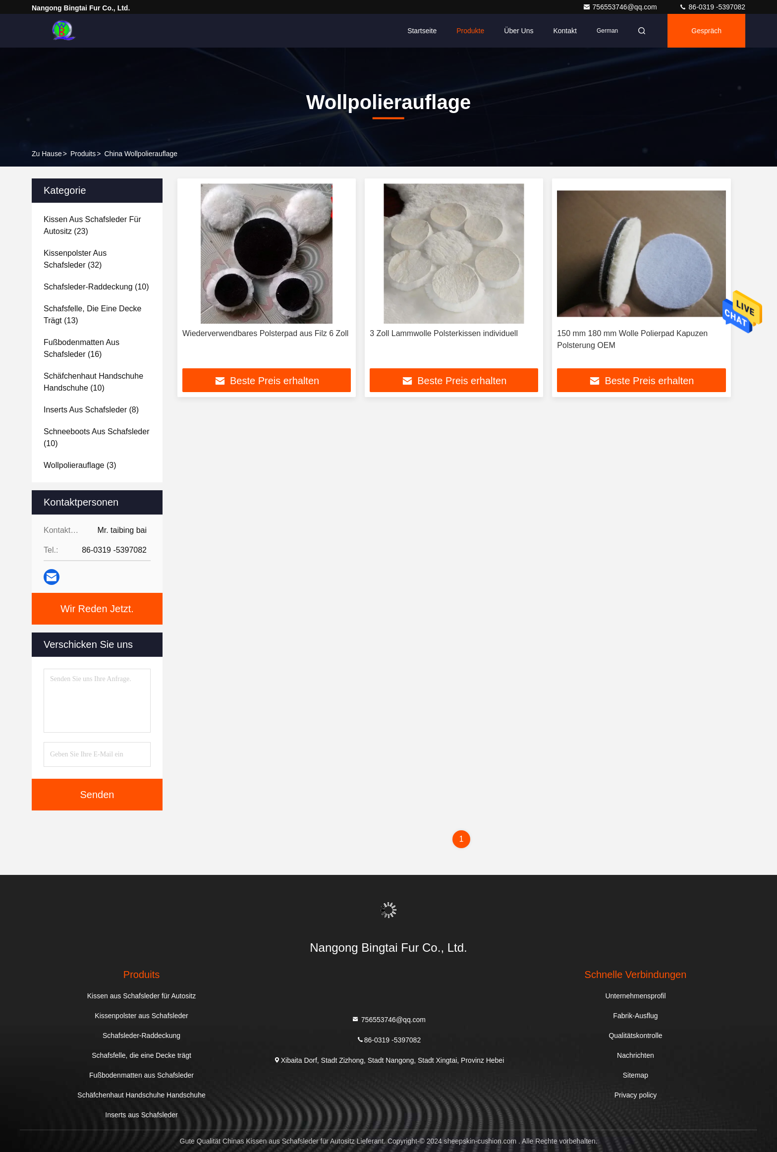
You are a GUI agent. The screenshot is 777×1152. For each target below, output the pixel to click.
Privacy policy (635, 1095)
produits (83, 154)
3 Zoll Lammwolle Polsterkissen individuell (444, 333)
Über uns (518, 31)
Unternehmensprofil (635, 996)
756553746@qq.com (621, 7)
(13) (92, 314)
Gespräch (706, 31)
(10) (96, 287)
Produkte (470, 31)
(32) (75, 259)
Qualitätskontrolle (635, 1035)
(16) (81, 348)
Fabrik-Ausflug (635, 1016)
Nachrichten (635, 1055)
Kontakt (564, 31)
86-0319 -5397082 (712, 7)
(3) (80, 465)
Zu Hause (47, 154)
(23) (92, 225)
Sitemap (635, 1075)
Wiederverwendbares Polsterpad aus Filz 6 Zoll (265, 333)
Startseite (422, 31)
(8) (91, 409)
